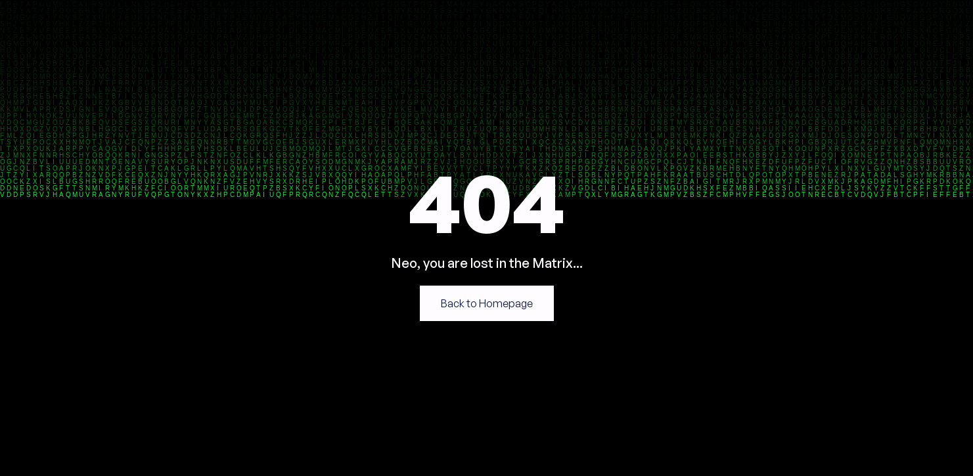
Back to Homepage (487, 303)
